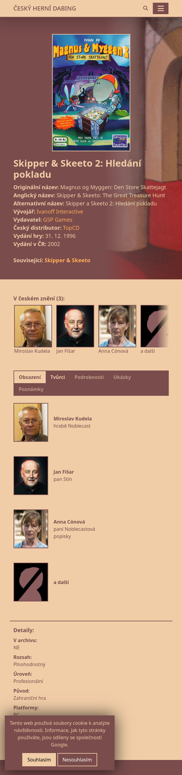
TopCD (71, 227)
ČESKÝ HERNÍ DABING (45, 8)
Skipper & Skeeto (68, 260)
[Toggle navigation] (160, 8)
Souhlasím (39, 759)
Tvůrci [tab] (58, 377)
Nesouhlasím (77, 759)
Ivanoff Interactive (60, 211)
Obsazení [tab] (30, 377)
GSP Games (57, 219)
